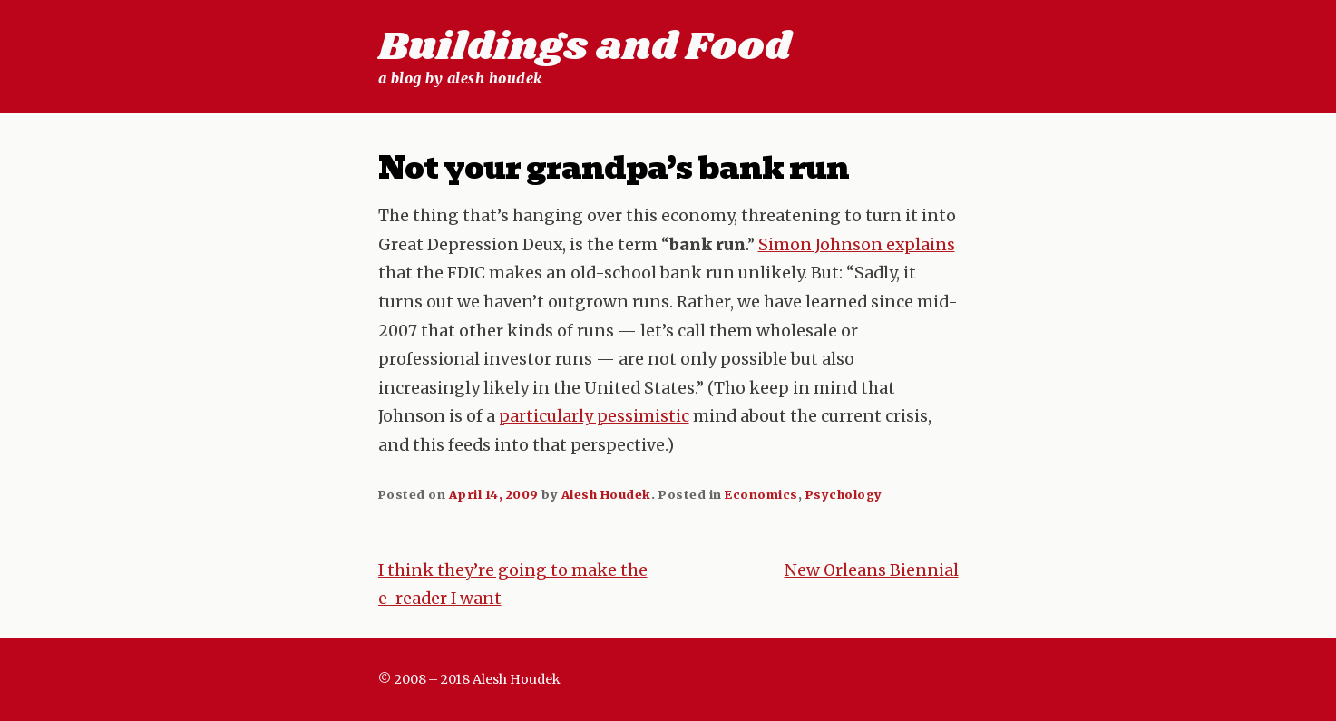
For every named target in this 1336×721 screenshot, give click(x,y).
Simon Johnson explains (856, 245)
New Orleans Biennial (872, 570)
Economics (761, 494)
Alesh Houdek (606, 494)
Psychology (844, 494)
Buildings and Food (584, 47)
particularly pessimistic (594, 416)
